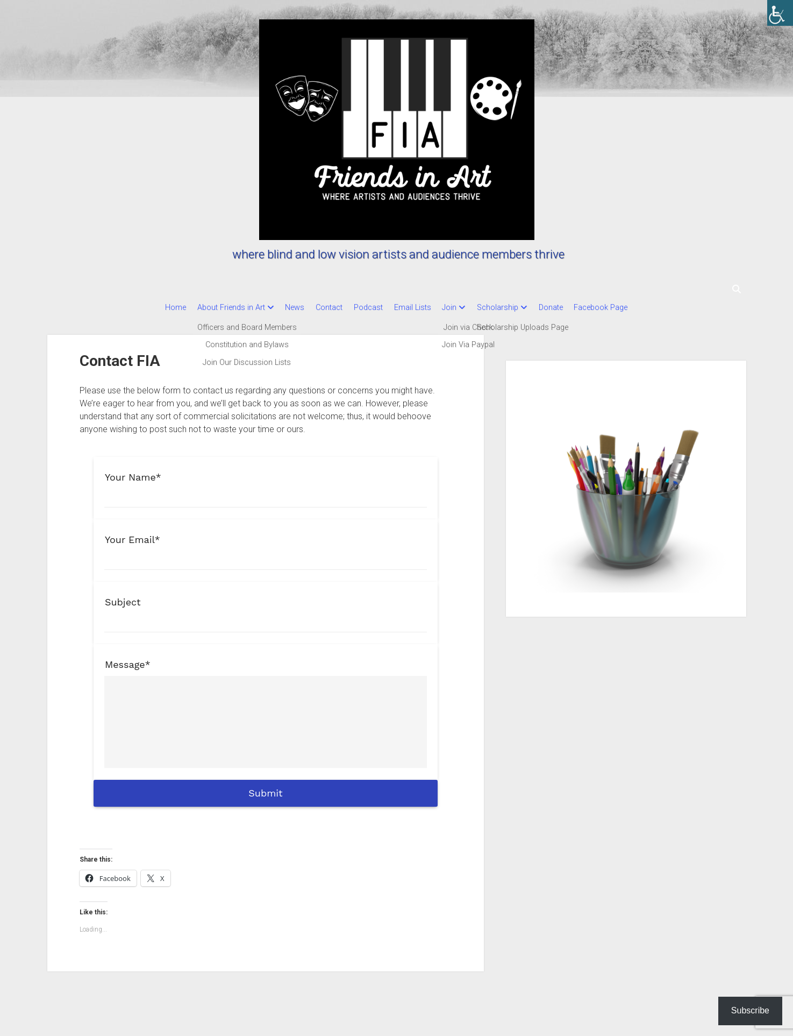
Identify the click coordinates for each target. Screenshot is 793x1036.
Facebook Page (621, 307)
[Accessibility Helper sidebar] (780, 13)
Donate (566, 307)
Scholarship (507, 307)
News (280, 307)
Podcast (363, 307)
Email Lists (412, 307)
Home (150, 307)
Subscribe (750, 1010)
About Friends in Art (211, 307)
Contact (319, 307)
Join (454, 307)
